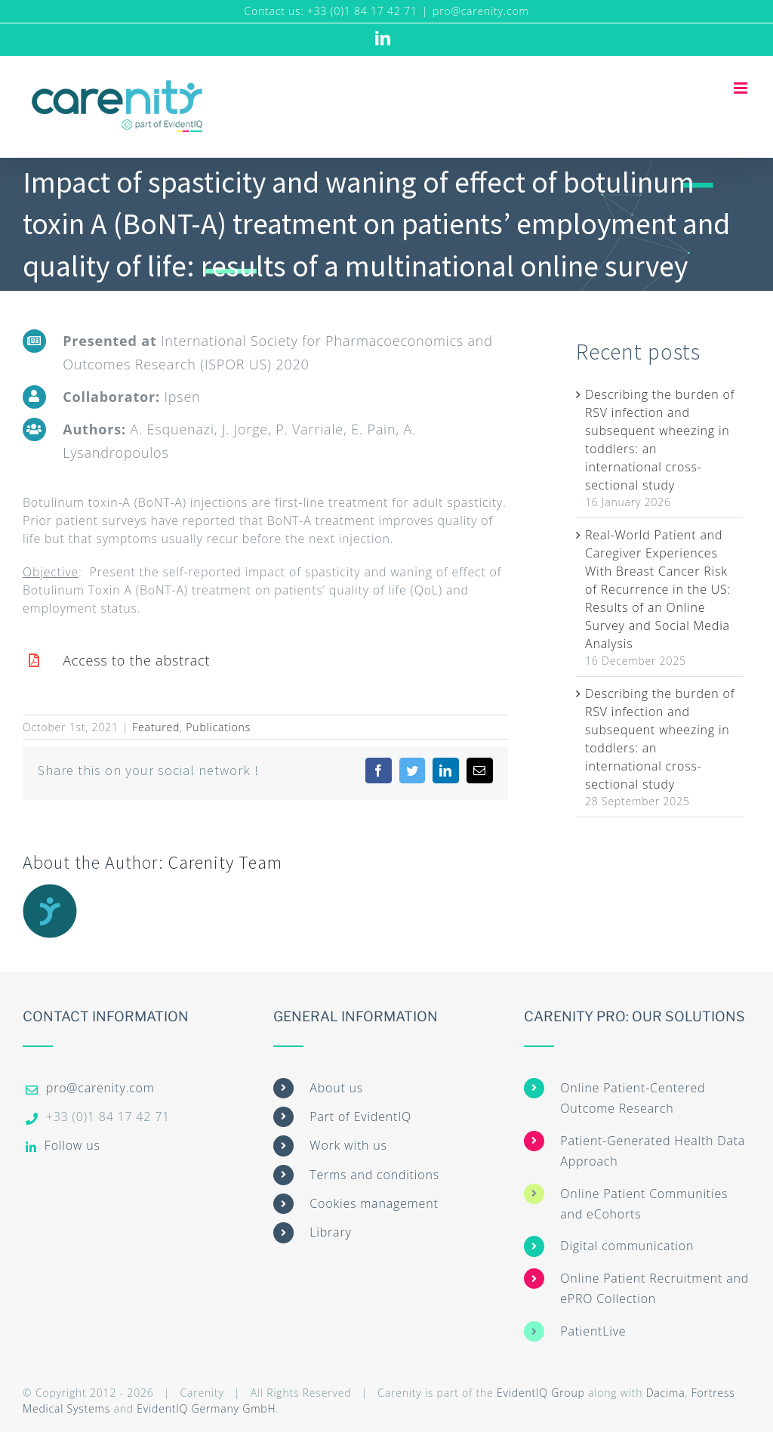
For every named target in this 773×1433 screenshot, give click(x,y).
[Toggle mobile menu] (742, 88)
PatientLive (593, 1331)
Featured (156, 727)
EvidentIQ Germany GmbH (206, 1408)
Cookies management (374, 1203)
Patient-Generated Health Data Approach (652, 1150)
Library (330, 1232)
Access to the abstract (136, 660)
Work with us (348, 1145)
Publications (218, 727)
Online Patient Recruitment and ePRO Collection (654, 1288)
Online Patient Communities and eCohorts (644, 1203)
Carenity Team (225, 862)
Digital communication (627, 1245)
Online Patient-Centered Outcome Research (632, 1097)
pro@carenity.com (481, 11)
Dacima (665, 1392)
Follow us (72, 1145)
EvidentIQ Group (541, 1392)
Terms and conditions (374, 1174)
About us (336, 1087)
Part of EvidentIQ (360, 1116)
